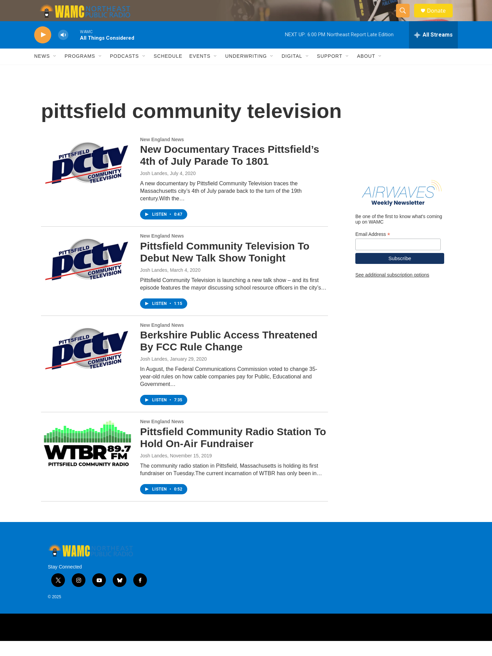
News (42, 71)
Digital (292, 71)
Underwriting (246, 71)
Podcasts (124, 71)
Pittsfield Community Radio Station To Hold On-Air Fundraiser (233, 452)
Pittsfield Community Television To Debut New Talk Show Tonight (225, 266)
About (366, 71)
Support (329, 71)
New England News (162, 154)
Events (199, 71)
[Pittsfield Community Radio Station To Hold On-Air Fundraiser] (87, 459)
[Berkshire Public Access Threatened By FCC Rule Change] (87, 363)
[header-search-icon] (406, 18)
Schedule (168, 71)
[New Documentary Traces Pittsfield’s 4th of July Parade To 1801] (87, 177)
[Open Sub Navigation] (55, 71)
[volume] (63, 49)
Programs (80, 71)
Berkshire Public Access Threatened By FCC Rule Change (228, 355)
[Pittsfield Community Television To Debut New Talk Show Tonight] (87, 273)
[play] (42, 50)
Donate (440, 18)
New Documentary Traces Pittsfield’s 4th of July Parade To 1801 (229, 170)
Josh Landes (153, 188)
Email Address (372, 249)
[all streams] (433, 49)
